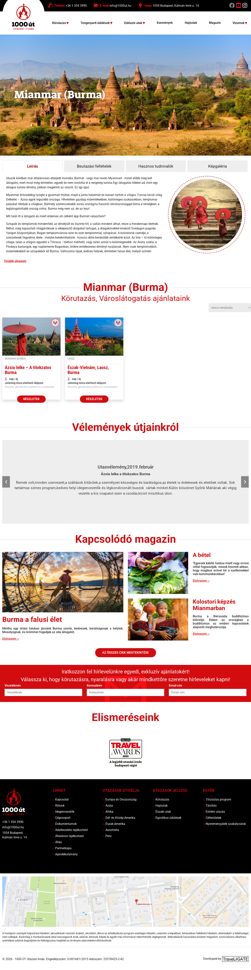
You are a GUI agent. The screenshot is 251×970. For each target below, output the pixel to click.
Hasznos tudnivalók (155, 166)
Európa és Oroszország (119, 799)
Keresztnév (94, 685)
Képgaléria (217, 166)
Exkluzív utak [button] (133, 23)
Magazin (215, 23)
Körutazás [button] (59, 23)
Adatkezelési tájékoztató (70, 830)
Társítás (210, 805)
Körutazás (161, 799)
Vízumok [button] (239, 23)
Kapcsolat (61, 799)
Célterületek (212, 818)
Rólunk (59, 805)
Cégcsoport (61, 818)
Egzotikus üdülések (167, 818)
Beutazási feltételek (94, 166)
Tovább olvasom (15, 261)
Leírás (32, 166)
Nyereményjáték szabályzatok (224, 824)
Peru (107, 836)
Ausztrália (111, 830)
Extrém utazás (214, 811)
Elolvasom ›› (10, 639)
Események (165, 23)
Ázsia (108, 805)
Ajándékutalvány (65, 854)
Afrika (108, 811)
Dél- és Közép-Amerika (119, 818)
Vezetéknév (13, 685)
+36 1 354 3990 (12, 822)
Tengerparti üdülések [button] (95, 23)
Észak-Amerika (114, 824)
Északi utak (162, 811)
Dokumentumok (65, 824)
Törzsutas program (217, 799)
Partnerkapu (62, 848)
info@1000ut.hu (13, 827)
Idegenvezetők (63, 811)
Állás (57, 842)
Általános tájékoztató (68, 836)
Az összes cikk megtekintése (125, 652)
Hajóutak (191, 23)
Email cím (175, 685)
